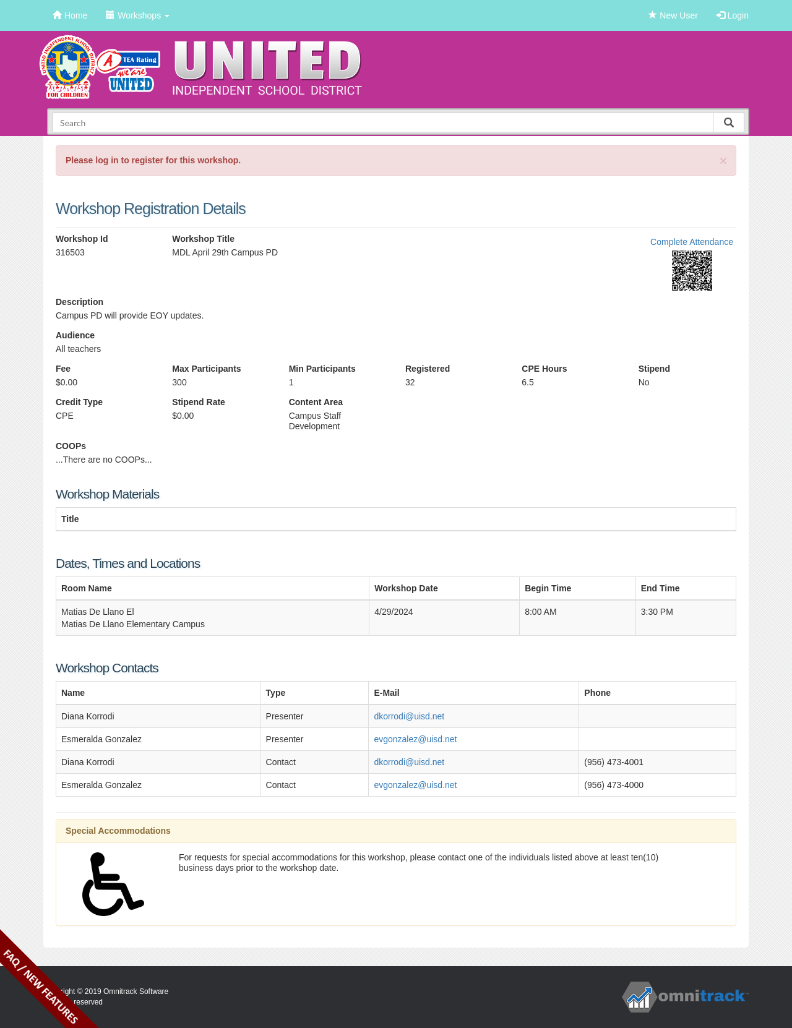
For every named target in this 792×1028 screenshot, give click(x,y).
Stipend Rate (198, 402)
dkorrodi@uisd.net (409, 716)
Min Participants (322, 369)
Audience (75, 335)
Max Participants (206, 369)
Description (79, 302)
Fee (63, 369)
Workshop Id (82, 239)
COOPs (71, 446)
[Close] (723, 160)
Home (70, 15)
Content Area (316, 402)
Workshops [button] (138, 15)
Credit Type (79, 402)
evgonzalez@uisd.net (415, 739)
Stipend (654, 369)
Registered (427, 369)
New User (672, 15)
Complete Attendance (691, 242)
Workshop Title (203, 239)
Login (733, 15)
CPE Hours (544, 369)
